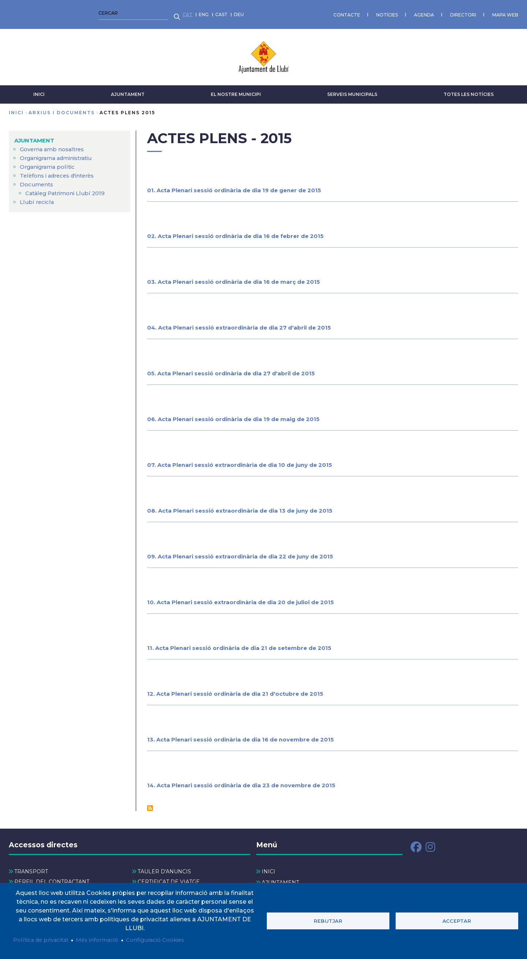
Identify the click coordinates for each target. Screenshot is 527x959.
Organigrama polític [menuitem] (49, 163)
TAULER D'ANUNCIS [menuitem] (164, 868)
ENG (30, 12)
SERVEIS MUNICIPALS (352, 90)
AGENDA (250, 12)
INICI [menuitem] (268, 868)
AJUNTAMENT (128, 90)
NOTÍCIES (213, 12)
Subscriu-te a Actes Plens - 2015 (150, 804)
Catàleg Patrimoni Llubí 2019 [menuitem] (68, 189)
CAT (14, 12)
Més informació (105, 939)
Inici (16, 109)
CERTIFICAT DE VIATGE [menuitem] (169, 878)
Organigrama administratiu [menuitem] (60, 154)
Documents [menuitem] (37, 180)
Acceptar (456, 920)
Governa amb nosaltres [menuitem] (54, 145)
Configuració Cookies (167, 939)
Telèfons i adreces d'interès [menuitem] (60, 171)
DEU (65, 12)
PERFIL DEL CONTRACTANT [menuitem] (51, 878)
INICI (39, 90)
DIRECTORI (289, 12)
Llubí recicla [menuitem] (37, 198)
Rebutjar (328, 920)
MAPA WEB (331, 12)
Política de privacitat (43, 939)
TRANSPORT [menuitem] (31, 868)
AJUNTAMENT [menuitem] (35, 136)
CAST (47, 12)
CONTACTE (173, 12)
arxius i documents (62, 109)
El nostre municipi (236, 90)
